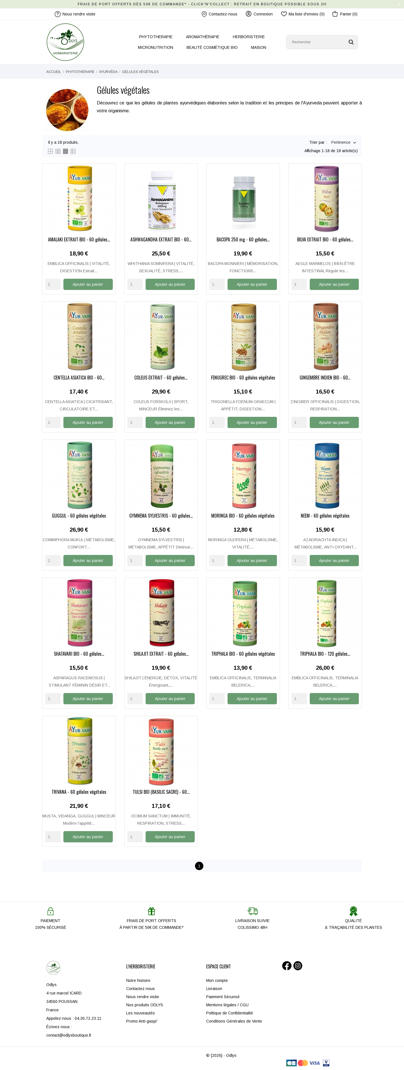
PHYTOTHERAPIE (156, 37)
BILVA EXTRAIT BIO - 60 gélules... (325, 240)
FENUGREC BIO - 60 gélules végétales (243, 378)
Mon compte (217, 979)
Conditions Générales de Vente (234, 1020)
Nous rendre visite (142, 995)
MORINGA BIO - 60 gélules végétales (243, 515)
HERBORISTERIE (249, 37)
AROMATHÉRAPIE (202, 37)
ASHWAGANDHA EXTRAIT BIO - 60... (160, 240)
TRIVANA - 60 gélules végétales (79, 791)
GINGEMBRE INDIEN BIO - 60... (325, 378)
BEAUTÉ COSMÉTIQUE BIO (212, 47)
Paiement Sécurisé (223, 995)
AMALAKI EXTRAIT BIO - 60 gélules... (79, 240)
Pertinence (340, 143)
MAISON (258, 47)
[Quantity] (53, 284)
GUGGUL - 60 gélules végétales (79, 515)
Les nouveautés (140, 1012)
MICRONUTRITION (155, 47)
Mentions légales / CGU (227, 1004)
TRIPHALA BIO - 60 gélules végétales (243, 653)
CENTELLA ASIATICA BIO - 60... (79, 378)
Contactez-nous (219, 14)
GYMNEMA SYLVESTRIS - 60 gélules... (161, 515)
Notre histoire (138, 979)
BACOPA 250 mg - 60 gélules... (243, 240)
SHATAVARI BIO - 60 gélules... (79, 653)
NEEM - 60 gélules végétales (325, 515)
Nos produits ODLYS (144, 1004)
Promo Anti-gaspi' (141, 1020)
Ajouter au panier (88, 284)
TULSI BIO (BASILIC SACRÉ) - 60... (161, 791)
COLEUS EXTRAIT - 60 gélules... (160, 378)
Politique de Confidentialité (229, 1012)
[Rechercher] (322, 42)
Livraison (214, 987)
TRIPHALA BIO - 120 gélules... (325, 653)
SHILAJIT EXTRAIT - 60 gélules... (161, 653)
